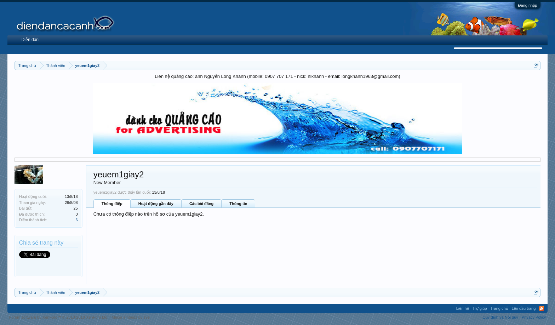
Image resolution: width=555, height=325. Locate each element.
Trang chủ (499, 308)
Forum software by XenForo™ (59, 317)
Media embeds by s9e (130, 317)
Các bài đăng (201, 203)
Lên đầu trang (524, 308)
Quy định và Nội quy (500, 317)
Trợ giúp (480, 308)
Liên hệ (462, 308)
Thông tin (238, 203)
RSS (541, 308)
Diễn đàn (30, 39)
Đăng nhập (527, 5)
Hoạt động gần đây (155, 203)
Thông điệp (112, 203)
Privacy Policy (534, 317)
